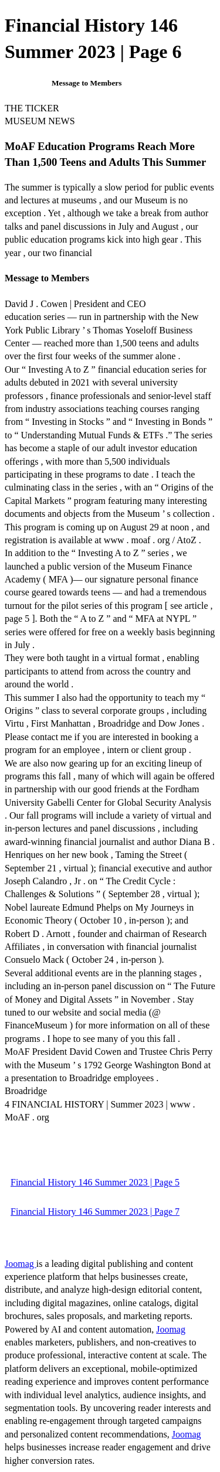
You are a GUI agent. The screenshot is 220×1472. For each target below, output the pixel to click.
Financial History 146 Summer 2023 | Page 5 (95, 1182)
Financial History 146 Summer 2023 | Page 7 (95, 1212)
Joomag (20, 1264)
